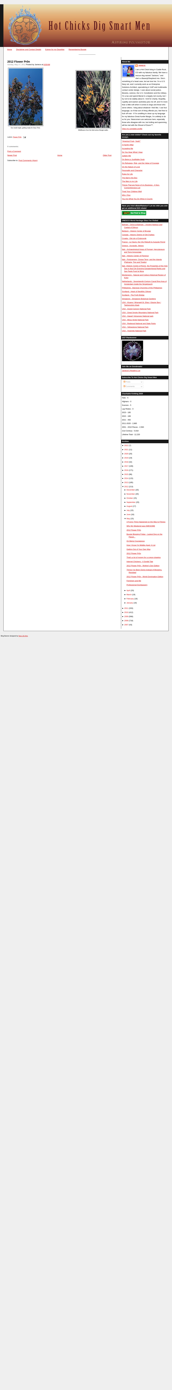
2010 (126, 612)
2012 (126, 486)
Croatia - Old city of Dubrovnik (134, 238)
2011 (126, 608)
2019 (126, 458)
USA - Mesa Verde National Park (135, 320)
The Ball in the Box (129, 178)
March (129, 594)
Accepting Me (127, 148)
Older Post (107, 155)
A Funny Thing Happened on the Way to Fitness (146, 522)
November (130, 494)
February (130, 599)
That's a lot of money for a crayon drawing (144, 557)
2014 (126, 478)
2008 (126, 621)
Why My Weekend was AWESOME (141, 526)
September (130, 502)
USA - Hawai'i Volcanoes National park (137, 316)
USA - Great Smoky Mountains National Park (140, 312)
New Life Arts (23, 636)
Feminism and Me (134, 581)
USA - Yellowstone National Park (135, 327)
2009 (126, 616)
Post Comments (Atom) (28, 160)
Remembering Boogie (77, 49)
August (129, 506)
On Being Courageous (136, 541)
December (130, 490)
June (128, 514)
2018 (126, 462)
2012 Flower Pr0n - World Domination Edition (145, 577)
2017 (126, 466)
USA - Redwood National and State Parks (139, 323)
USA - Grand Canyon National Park (136, 309)
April (128, 590)
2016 (126, 470)
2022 (126, 445)
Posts (127, 382)
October (129, 498)
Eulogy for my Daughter (54, 49)
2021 (126, 449)
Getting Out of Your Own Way (138, 549)
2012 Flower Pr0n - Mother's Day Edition (143, 566)
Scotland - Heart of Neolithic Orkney (136, 291)
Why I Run (126, 195)
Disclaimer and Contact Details (28, 49)
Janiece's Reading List (131, 371)
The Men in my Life (129, 181)
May (128, 518)
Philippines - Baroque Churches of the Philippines (142, 288)
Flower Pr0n (17, 137)
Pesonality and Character (132, 170)
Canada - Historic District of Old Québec (138, 235)
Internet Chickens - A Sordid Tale (140, 561)
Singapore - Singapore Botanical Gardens (139, 299)
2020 (126, 454)
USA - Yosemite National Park (134, 331)
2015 (126, 474)
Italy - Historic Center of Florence (135, 256)
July (128, 510)
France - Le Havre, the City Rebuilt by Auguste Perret (143, 242)
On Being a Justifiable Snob (133, 159)
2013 (126, 482)
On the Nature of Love (131, 167)
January (129, 603)
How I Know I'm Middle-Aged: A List (141, 545)
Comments (129, 386)
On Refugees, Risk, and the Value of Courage (140, 163)
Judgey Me (126, 156)
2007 (126, 625)
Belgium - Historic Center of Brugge (136, 231)
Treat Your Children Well (132, 191)
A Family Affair (128, 145)
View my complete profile (132, 129)
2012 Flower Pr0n (18, 61)
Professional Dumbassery (137, 585)
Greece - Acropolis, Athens (133, 246)
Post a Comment (14, 151)
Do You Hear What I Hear (132, 152)
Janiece (141, 65)
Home (9, 49)
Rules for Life (127, 174)
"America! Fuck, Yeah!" (131, 141)
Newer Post (12, 155)
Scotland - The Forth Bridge (133, 295)
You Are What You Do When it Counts (137, 199)
